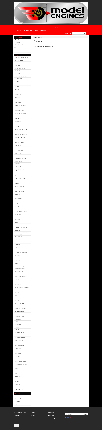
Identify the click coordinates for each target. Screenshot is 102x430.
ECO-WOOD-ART (19, 150)
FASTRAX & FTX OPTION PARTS (21, 170)
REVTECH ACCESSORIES (21, 297)
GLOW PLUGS (18, 189)
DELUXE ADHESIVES (20, 137)
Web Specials (19, 30)
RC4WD (17, 86)
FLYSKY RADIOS (19, 173)
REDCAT (17, 292)
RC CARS (17, 81)
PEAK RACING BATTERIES (21, 276)
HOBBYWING (18, 216)
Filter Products (19, 37)
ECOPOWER (18, 153)
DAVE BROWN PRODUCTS (21, 134)
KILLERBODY (18, 230)
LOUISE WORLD (19, 247)
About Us (24, 26)
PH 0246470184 (45, 26)
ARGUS (16, 100)
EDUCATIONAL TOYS (20, 62)
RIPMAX (17, 300)
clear (23, 50)
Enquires (37, 26)
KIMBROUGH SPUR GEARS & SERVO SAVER (21, 233)
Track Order (17, 415)
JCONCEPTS (18, 224)
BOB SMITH (17, 118)
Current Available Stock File (41, 30)
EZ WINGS (17, 163)
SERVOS (17, 329)
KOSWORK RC (18, 236)
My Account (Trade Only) (20, 412)
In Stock (18, 42)
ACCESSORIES (18, 92)
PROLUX (17, 281)
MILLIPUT (17, 260)
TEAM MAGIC (18, 351)
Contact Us (31, 26)
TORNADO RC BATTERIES (21, 364)
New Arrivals (78, 26)
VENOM (17, 378)
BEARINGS (17, 108)
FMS (16, 175)
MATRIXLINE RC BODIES (21, 252)
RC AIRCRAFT (18, 78)
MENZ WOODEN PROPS (20, 258)
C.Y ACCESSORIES (19, 123)
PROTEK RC (18, 284)
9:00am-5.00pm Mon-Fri (67, 26)
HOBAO (17, 206)
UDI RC (16, 373)
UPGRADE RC (18, 376)
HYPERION (17, 219)
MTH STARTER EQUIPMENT (21, 266)
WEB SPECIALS (18, 84)
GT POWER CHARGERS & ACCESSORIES (21, 197)
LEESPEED (17, 244)
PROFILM (17, 279)
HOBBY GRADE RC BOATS (21, 211)
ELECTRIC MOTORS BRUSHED (22, 155)
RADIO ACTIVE (18, 289)
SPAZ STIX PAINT (19, 340)
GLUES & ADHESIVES (20, 68)
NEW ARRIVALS (19, 60)
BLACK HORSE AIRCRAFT (21, 113)
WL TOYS (17, 384)
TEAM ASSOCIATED (20, 345)
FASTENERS (18, 166)
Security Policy (51, 418)
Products (18, 26)
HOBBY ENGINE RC (19, 208)
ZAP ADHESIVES (19, 389)
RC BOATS (17, 73)
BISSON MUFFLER (19, 110)
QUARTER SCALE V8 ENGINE (22, 287)
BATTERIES (17, 65)
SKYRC (16, 335)
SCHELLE (17, 327)
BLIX (16, 116)
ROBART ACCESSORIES (20, 308)
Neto (80, 428)
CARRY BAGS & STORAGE (21, 129)
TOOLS (16, 359)
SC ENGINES (18, 324)
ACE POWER (18, 94)
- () (66, 33)
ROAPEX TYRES (19, 305)
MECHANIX (18, 255)
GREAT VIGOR (18, 194)
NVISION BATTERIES (20, 268)
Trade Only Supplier (55, 26)
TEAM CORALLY (19, 348)
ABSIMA (17, 89)
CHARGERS (17, 70)
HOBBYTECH (18, 214)
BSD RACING (18, 121)
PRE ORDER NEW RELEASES (21, 57)
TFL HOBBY (18, 356)
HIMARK (17, 203)
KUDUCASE (18, 239)
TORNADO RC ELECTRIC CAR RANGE (22, 367)
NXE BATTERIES (19, 271)
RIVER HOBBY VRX (19, 303)
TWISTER (17, 370)
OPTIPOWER (18, 274)
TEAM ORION (18, 353)
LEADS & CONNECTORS (20, 242)
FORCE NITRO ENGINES (20, 178)
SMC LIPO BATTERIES (20, 337)
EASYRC (17, 147)
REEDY (16, 295)
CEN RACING (18, 131)
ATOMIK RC (18, 102)
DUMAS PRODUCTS (19, 142)
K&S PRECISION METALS (21, 227)
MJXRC (16, 263)
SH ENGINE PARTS (19, 332)
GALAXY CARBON (19, 186)
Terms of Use (51, 412)
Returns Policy (18, 398)
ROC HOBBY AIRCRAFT (20, 311)
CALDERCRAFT (18, 126)
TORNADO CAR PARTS (20, 361)
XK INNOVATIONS (19, 386)
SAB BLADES (18, 319)
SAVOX (16, 321)
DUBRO (16, 139)
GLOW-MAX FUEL (19, 191)
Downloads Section (28, 30)
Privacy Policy (51, 415)
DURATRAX (18, 145)
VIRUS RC (17, 381)
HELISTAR (17, 200)
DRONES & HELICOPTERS (21, 76)
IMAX (16, 222)
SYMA (16, 343)
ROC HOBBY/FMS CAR (20, 313)
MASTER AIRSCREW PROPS (21, 250)
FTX (16, 181)
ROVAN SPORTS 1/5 (19, 316)
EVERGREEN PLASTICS (20, 158)
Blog (16, 404)
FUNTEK (17, 183)
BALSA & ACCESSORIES (20, 105)
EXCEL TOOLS (18, 161)
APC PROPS (17, 97)
